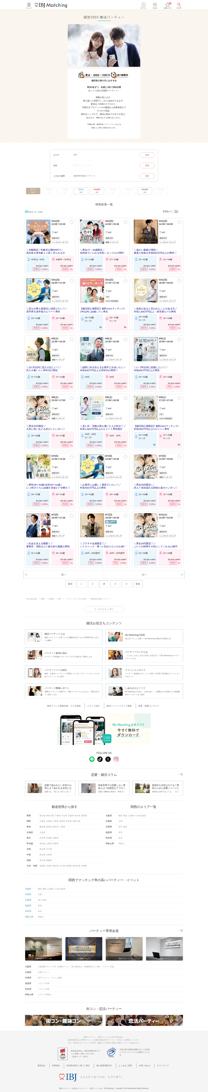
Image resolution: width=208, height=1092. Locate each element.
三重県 (62, 823)
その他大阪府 (140, 812)
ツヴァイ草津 (44, 980)
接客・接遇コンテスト (144, 703)
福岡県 (42, 862)
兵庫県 (56, 817)
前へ (63, 571)
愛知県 (42, 823)
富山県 (42, 845)
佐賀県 (49, 862)
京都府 (49, 817)
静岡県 (49, 823)
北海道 (42, 829)
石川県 (49, 845)
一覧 (180, 771)
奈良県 (69, 817)
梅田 (120, 812)
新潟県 (42, 840)
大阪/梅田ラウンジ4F (47, 963)
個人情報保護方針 (105, 1062)
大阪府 (42, 817)
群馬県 (84, 812)
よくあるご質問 (124, 1062)
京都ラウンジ (44, 968)
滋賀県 (62, 817)
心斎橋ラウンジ (63, 963)
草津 (120, 829)
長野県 (56, 840)
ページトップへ (106, 606)
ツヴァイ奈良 (44, 985)
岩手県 (42, 834)
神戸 (120, 823)
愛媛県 (49, 856)
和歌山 (121, 840)
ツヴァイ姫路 (56, 974)
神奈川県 (50, 812)
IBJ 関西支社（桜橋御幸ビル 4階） (86, 963)
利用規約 (60, 1062)
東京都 (42, 812)
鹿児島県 (76, 862)
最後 (138, 581)
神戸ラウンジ (44, 974)
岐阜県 (56, 823)
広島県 (49, 851)
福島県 (56, 834)
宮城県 (49, 834)
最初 (70, 581)
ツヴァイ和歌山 (44, 991)
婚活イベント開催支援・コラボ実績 (69, 703)
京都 (120, 817)
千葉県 (57, 812)
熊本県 (56, 862)
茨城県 (71, 812)
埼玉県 (64, 812)
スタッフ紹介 (96, 703)
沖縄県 (84, 862)
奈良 (120, 834)
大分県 (62, 862)
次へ (144, 571)
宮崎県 (69, 862)
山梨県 (49, 840)
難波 (125, 812)
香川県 (42, 856)
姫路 (125, 823)
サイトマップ (157, 1062)
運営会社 (49, 1062)
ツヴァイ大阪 (108, 963)
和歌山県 (76, 817)
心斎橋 (131, 812)
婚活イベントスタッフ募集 (118, 703)
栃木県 (77, 812)
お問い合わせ (141, 1062)
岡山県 (42, 851)
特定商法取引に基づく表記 (80, 1062)
